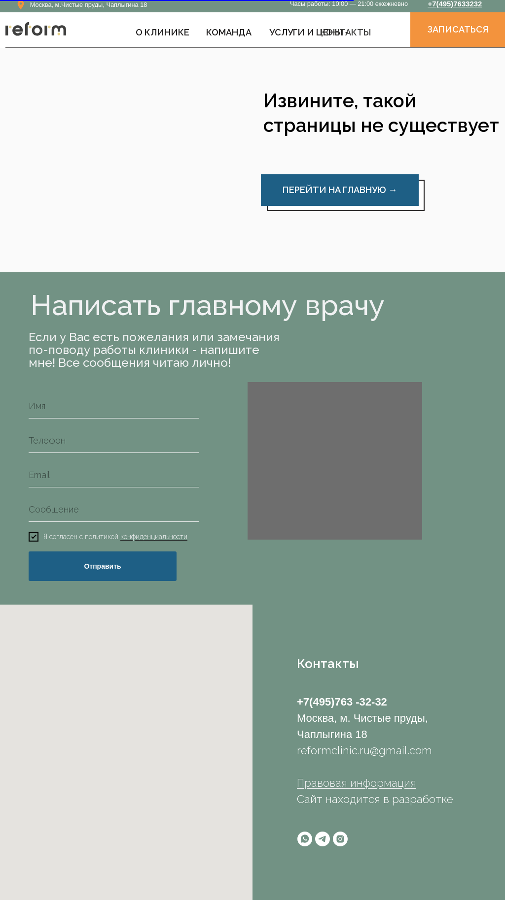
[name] (114, 406)
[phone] (114, 440)
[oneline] (114, 509)
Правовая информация (356, 782)
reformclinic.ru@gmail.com (364, 750)
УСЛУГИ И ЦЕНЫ (305, 32)
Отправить (102, 566)
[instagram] (340, 839)
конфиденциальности (153, 537)
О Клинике (162, 32)
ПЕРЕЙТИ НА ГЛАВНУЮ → (340, 190)
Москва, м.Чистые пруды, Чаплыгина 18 (88, 4)
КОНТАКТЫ (346, 32)
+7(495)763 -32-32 (342, 702)
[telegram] (322, 839)
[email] (114, 475)
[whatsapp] (304, 839)
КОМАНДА (229, 32)
